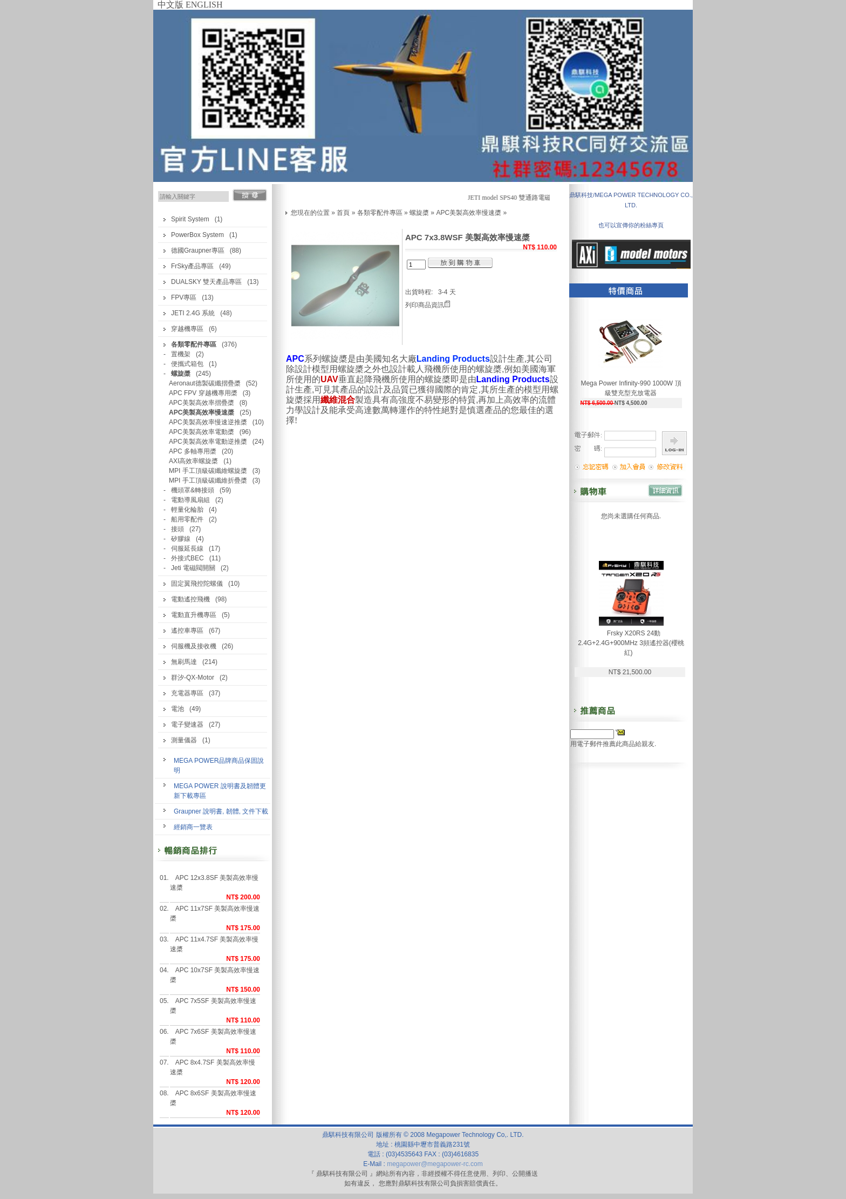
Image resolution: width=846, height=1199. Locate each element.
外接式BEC (187, 558)
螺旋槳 (419, 212)
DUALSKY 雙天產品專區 (206, 282)
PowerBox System (197, 235)
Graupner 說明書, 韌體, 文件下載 (221, 811)
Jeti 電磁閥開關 (193, 568)
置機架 (180, 354)
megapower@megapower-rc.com (435, 1164)
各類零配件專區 (379, 212)
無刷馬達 (184, 662)
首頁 (343, 212)
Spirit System (190, 219)
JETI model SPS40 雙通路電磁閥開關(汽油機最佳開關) (548, 197)
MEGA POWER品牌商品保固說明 (219, 765)
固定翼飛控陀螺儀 (197, 583)
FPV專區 (183, 297)
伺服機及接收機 (193, 646)
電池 (177, 709)
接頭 (177, 529)
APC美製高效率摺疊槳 (201, 403)
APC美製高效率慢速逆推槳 (208, 422)
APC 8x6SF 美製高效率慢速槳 (213, 1098)
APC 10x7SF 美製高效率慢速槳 (215, 975)
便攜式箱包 (187, 364)
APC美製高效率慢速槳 (468, 212)
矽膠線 (180, 539)
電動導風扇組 (190, 500)
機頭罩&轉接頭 (192, 490)
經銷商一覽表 (193, 827)
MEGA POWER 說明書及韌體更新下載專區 (220, 791)
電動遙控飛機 (190, 599)
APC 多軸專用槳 (192, 451)
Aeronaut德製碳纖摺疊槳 (205, 383)
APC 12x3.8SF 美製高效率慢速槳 (214, 882)
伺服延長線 (187, 548)
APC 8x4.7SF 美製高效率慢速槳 (212, 1067)
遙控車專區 (187, 630)
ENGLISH (204, 4)
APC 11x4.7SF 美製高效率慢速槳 (214, 944)
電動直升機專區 (193, 615)
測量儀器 (184, 740)
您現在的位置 (310, 212)
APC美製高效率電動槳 (201, 432)
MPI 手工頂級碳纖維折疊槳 (208, 480)
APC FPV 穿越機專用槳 (203, 393)
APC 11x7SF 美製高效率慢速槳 (215, 913)
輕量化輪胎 (187, 509)
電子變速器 (187, 724)
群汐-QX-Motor (192, 677)
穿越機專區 (187, 329)
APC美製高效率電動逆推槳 (208, 441)
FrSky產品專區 (192, 266)
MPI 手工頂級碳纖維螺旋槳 (208, 471)
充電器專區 (187, 693)
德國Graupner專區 (197, 250)
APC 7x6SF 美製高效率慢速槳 (213, 1036)
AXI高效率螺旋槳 (193, 461)
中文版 (170, 4)
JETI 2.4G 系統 (193, 313)
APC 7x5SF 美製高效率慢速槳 (213, 1005)
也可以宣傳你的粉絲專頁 (631, 225)
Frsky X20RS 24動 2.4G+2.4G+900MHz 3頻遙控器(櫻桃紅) (631, 642)
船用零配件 (187, 519)
